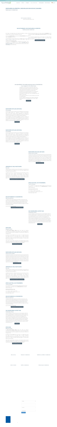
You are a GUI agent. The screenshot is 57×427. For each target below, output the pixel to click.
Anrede (22, 399)
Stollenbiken (40, 224)
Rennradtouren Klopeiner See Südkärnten (17, 279)
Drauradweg (23, 42)
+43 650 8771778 (8, 0)
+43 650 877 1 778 (10, 402)
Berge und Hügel (11, 39)
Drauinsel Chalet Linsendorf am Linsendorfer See (12, 410)
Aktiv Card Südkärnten (9, 18)
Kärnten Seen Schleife (39, 18)
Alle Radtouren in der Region (39, 40)
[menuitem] (54, 3)
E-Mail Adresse (23, 409)
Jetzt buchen (28, 100)
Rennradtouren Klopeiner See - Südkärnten (17, 179)
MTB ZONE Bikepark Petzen (17, 243)
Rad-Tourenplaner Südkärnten (26, 18)
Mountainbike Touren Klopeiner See (17, 207)
